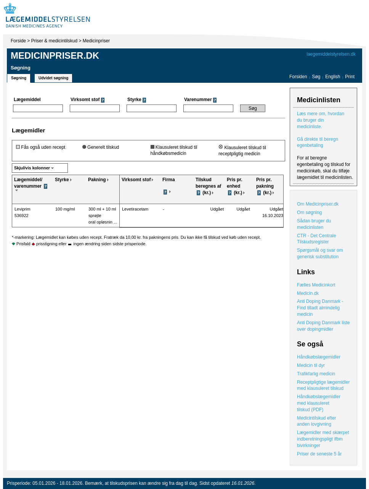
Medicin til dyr (311, 365)
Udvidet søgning (53, 78)
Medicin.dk (308, 293)
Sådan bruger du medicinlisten (314, 224)
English (333, 76)
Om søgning (309, 212)
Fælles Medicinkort (316, 285)
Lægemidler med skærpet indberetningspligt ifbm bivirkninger (323, 439)
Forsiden (298, 76)
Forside (18, 40)
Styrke (62, 179)
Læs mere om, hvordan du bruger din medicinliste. (320, 120)
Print (350, 76)
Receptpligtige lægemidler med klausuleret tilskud (323, 385)
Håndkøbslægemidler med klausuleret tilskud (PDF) (318, 403)
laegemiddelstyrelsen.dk (331, 54)
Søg (316, 76)
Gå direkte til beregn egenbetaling (317, 142)
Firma (168, 179)
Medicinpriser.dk (55, 55)
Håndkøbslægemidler (318, 357)
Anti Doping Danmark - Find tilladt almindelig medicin (320, 308)
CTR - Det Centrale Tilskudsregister (316, 239)
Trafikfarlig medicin (316, 373)
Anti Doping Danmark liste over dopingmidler (323, 326)
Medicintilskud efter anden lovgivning (316, 421)
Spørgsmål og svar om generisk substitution (320, 253)
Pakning (97, 179)
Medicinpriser (96, 40)
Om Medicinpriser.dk (318, 204)
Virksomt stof (136, 179)
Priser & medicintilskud (54, 40)
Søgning (18, 78)
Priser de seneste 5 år (319, 454)
